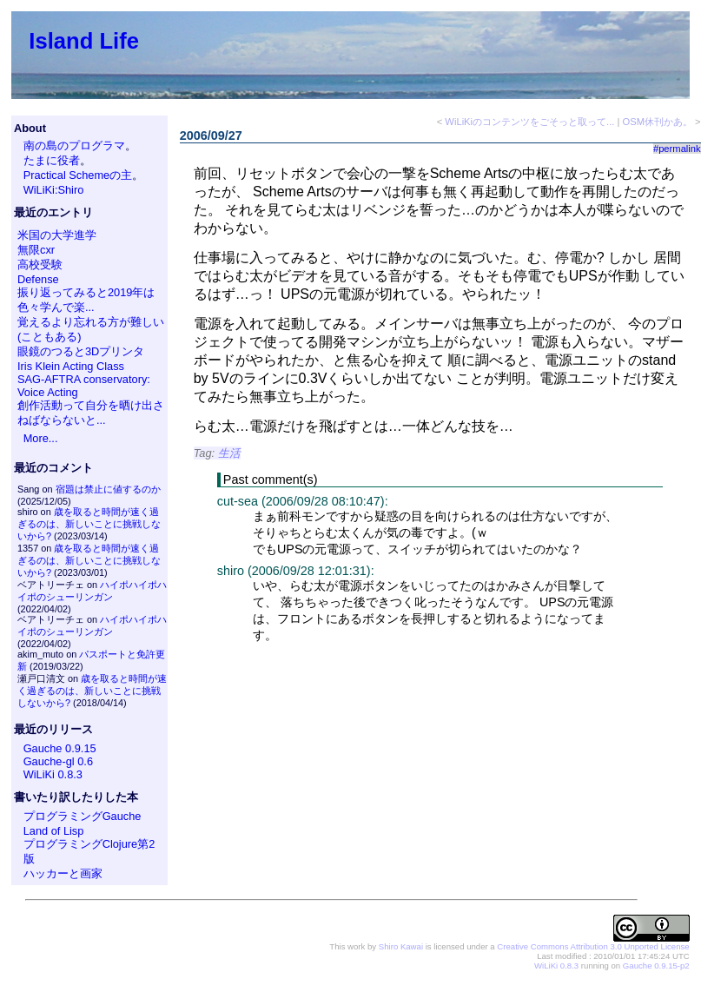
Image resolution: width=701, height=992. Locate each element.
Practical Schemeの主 (78, 175)
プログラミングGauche (82, 816)
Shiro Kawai (401, 946)
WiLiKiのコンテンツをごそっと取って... (529, 121)
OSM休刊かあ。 (657, 121)
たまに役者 (51, 160)
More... (40, 438)
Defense (38, 279)
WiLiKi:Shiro (53, 189)
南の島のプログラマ (74, 145)
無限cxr (36, 249)
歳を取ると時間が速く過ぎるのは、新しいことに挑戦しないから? (89, 523)
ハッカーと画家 (63, 873)
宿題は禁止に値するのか (108, 489)
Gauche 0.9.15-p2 (656, 965)
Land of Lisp (53, 830)
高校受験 (40, 264)
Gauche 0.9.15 (59, 748)
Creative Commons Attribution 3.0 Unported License (593, 946)
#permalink (677, 148)
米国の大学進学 (56, 234)
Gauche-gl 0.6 (58, 761)
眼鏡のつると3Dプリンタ (80, 351)
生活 (229, 453)
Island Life (84, 41)
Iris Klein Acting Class (70, 366)
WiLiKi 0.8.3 (53, 774)
